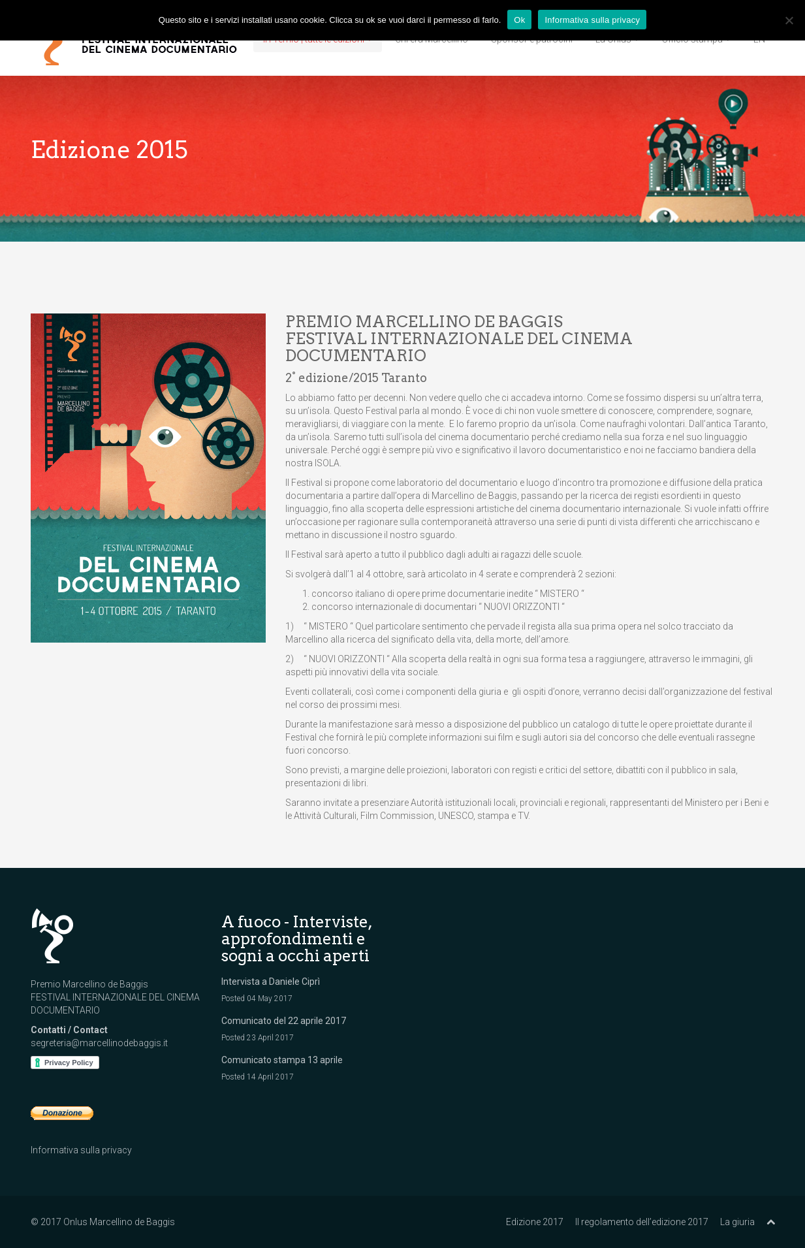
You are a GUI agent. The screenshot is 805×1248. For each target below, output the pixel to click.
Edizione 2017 (534, 1222)
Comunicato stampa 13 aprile (282, 1060)
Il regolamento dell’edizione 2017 (641, 1222)
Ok (519, 20)
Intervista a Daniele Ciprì (270, 981)
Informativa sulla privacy (81, 1150)
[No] (788, 20)
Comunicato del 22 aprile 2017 (283, 1021)
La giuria (737, 1222)
